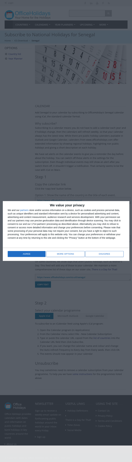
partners (24, 210)
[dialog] (66, 231)
